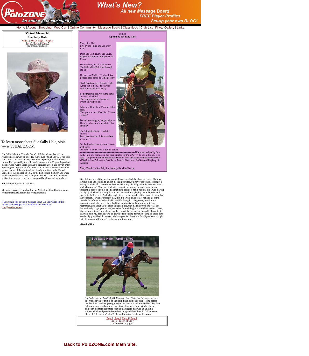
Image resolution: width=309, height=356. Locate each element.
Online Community (83, 27)
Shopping (44, 27)
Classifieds (131, 27)
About (32, 27)
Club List (146, 27)
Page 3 (41, 40)
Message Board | (110, 27)
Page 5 (29, 43)
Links (180, 27)
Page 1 (25, 40)
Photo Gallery (164, 27)
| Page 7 (45, 43)
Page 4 (49, 40)
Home (21, 27)
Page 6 (37, 43)
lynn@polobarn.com (11, 207)
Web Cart (60, 27)
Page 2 (33, 40)
